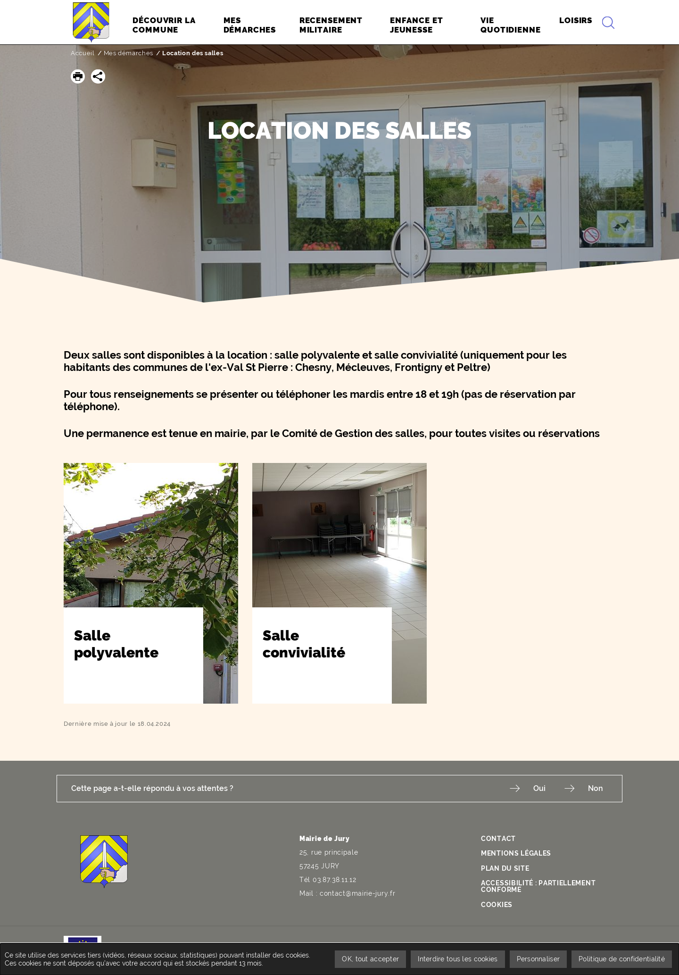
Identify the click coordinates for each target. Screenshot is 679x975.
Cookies (497, 904)
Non (595, 788)
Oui (539, 788)
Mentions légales (516, 853)
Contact (498, 838)
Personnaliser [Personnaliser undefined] (538, 959)
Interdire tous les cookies (457, 959)
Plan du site (505, 868)
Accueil (83, 53)
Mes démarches (128, 53)
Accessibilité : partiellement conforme (538, 886)
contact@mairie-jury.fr (357, 893)
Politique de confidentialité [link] (622, 959)
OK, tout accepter (370, 959)
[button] (78, 76)
